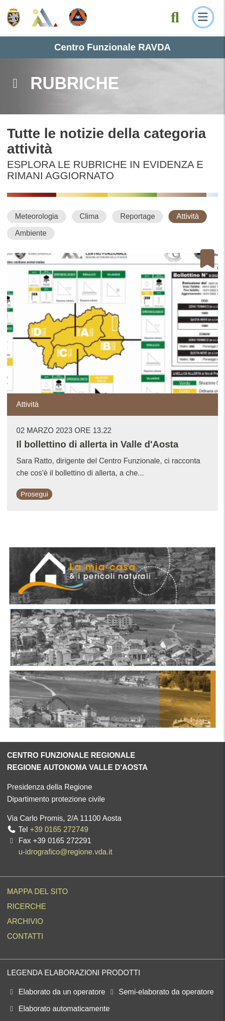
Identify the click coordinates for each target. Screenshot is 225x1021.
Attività (27, 404)
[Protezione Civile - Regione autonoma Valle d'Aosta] (78, 17)
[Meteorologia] (36, 216)
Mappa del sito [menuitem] (37, 891)
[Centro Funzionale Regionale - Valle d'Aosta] (44, 17)
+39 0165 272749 (59, 829)
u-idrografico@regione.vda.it (65, 852)
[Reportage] (137, 216)
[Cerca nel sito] (175, 17)
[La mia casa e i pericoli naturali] (112, 575)
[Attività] (187, 216)
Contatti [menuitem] (25, 936)
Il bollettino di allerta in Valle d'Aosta (97, 444)
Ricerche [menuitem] (26, 906)
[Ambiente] (30, 233)
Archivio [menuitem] (25, 921)
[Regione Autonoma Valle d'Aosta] (13, 17)
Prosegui (34, 494)
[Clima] (89, 216)
